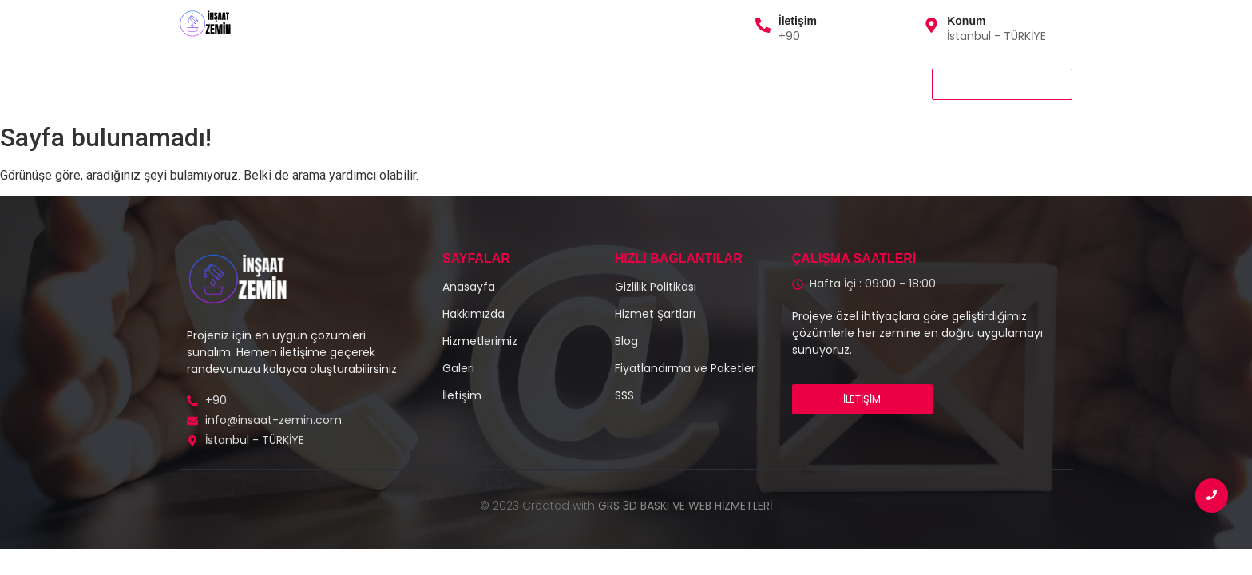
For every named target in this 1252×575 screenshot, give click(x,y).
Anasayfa (212, 83)
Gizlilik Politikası (573, 83)
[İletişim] (763, 26)
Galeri (486, 83)
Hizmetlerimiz (311, 83)
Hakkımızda (408, 83)
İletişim (798, 20)
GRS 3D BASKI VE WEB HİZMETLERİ (685, 506)
